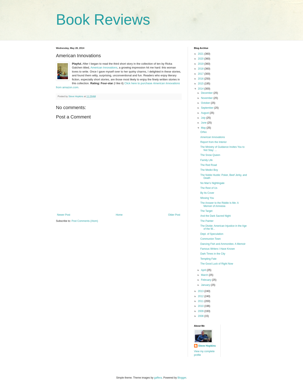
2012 (201, 296)
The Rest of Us (208, 188)
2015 (201, 83)
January (206, 284)
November (207, 98)
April (204, 270)
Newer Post (63, 214)
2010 (201, 306)
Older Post (174, 214)
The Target (206, 210)
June (204, 122)
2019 (201, 63)
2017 (201, 73)
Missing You (207, 198)
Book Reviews (103, 19)
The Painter (206, 220)
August (205, 112)
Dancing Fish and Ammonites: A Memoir (222, 243)
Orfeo (203, 132)
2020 (201, 58)
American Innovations (103, 67)
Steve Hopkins (207, 345)
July (203, 117)
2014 (201, 88)
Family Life (206, 160)
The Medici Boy (209, 169)
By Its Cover (207, 192)
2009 (201, 311)
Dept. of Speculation (211, 233)
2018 (201, 68)
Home (119, 214)
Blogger (182, 377)
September (207, 107)
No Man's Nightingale (212, 183)
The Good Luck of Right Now (216, 263)
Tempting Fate (208, 258)
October (206, 102)
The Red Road (208, 165)
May (203, 127)
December (207, 92)
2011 (201, 301)
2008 (201, 316)
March (205, 274)
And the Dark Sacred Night (215, 215)
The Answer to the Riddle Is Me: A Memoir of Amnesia (219, 204)
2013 (201, 291)
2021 (201, 53)
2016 (201, 78)
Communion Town (210, 238)
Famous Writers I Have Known (217, 248)
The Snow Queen (210, 155)
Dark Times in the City (212, 253)
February (206, 279)
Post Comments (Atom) (85, 220)
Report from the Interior (213, 142)
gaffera (158, 377)
